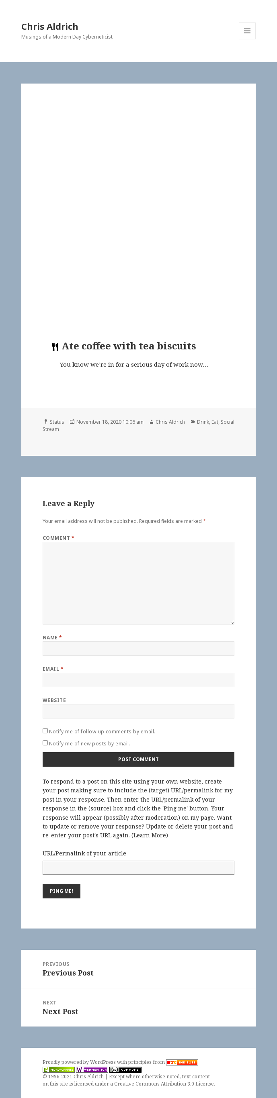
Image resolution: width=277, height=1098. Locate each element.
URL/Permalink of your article (84, 853)
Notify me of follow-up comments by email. (102, 731)
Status (57, 421)
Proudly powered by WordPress (80, 1062)
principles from (163, 1062)
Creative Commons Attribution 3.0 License (164, 1083)
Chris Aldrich (49, 26)
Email (53, 668)
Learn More (149, 835)
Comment (58, 538)
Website (54, 700)
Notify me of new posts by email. (89, 743)
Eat (214, 421)
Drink (203, 421)
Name (52, 637)
